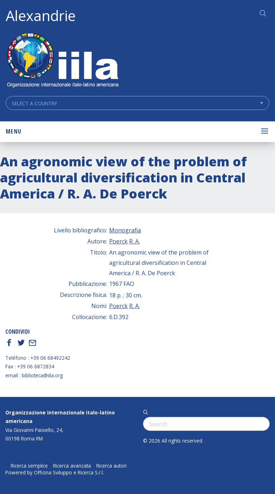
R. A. (134, 241)
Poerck (118, 241)
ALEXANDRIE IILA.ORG (62, 60)
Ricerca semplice (29, 465)
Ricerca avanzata (72, 465)
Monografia (125, 230)
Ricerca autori (111, 465)
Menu (13, 131)
